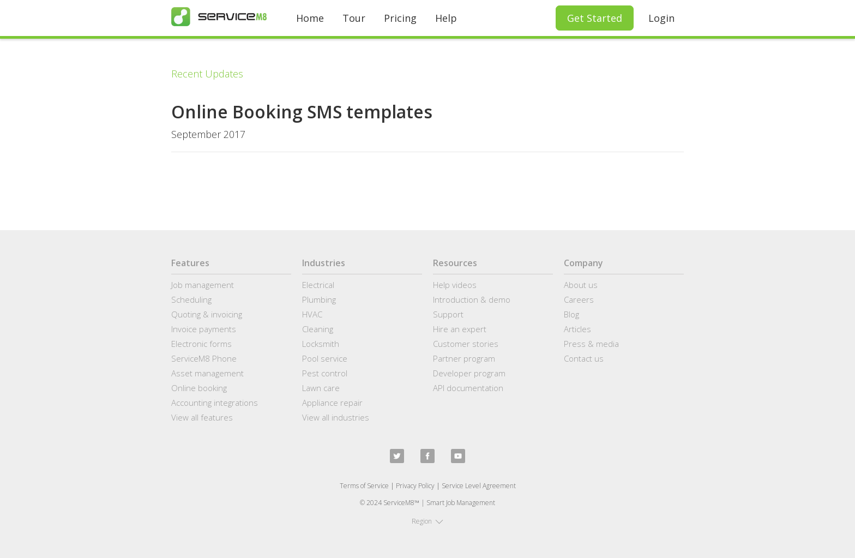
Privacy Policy (415, 485)
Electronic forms (201, 343)
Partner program (464, 358)
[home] (219, 16)
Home (310, 18)
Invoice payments (203, 328)
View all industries (335, 417)
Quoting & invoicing (206, 314)
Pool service (324, 358)
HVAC (312, 314)
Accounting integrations (214, 402)
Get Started (594, 18)
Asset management (207, 373)
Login (661, 18)
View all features (202, 417)
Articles (577, 328)
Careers (579, 299)
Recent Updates (207, 73)
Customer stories (465, 343)
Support (448, 314)
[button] (427, 521)
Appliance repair (332, 402)
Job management (202, 284)
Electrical (318, 284)
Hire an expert (459, 328)
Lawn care (321, 387)
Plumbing (319, 299)
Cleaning (317, 328)
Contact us (584, 358)
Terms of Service (364, 485)
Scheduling (191, 299)
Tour (353, 18)
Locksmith (320, 343)
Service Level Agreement (479, 485)
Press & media (591, 343)
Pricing (400, 18)
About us (581, 284)
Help (446, 18)
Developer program (469, 373)
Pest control (324, 373)
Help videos (455, 284)
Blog (571, 314)
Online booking (199, 387)
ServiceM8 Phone (204, 358)
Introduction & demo (471, 299)
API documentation (468, 387)
